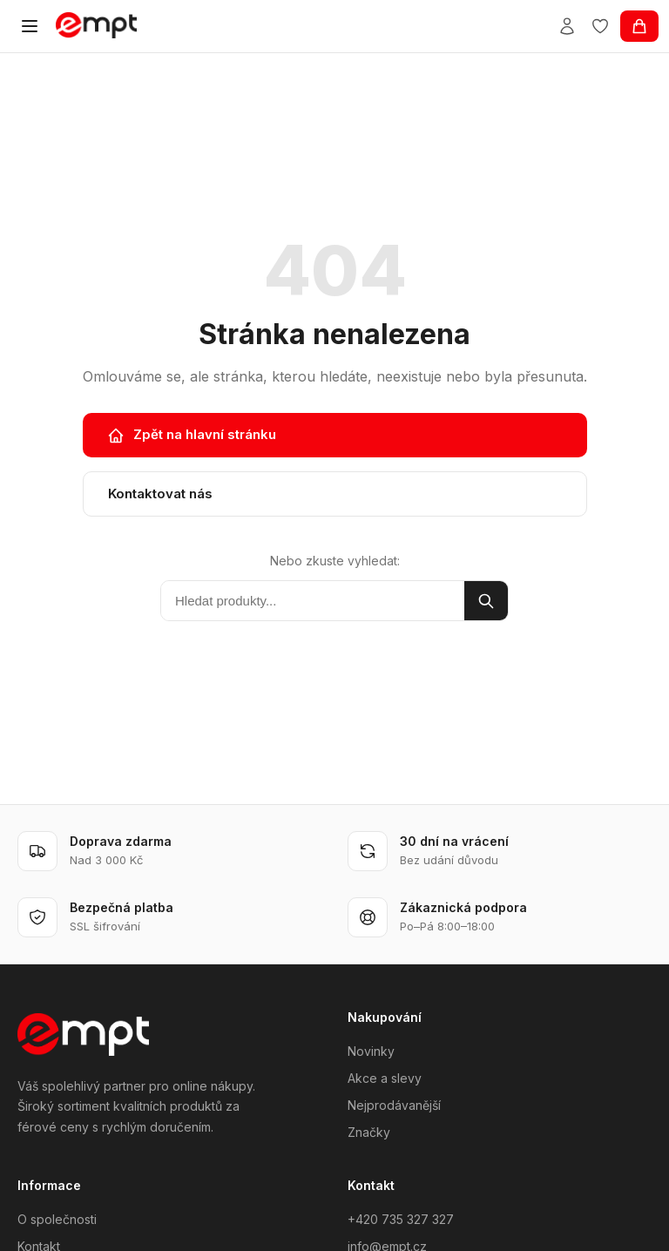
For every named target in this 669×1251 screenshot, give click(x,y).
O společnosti (57, 1219)
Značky (369, 1132)
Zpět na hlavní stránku (191, 434)
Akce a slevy (385, 1078)
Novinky (371, 1051)
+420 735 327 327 (401, 1219)
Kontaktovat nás (160, 493)
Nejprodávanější (394, 1105)
